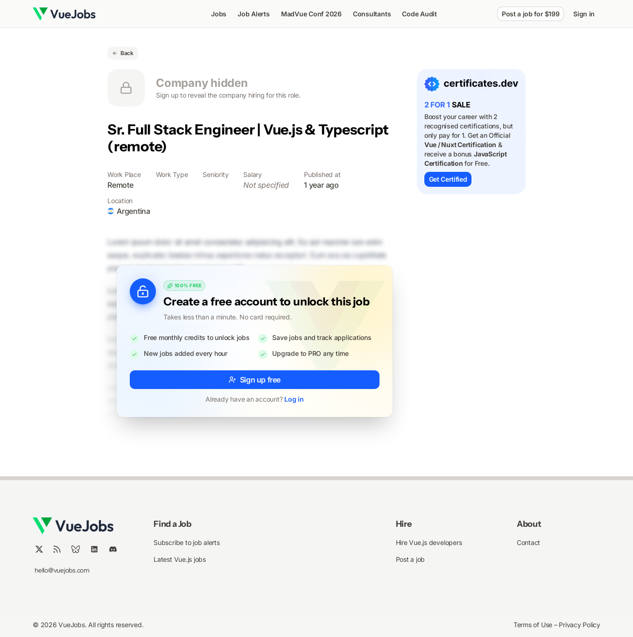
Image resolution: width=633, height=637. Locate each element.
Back (123, 53)
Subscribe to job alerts (186, 542)
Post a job (410, 559)
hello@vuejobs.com (62, 570)
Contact (528, 542)
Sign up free (255, 379)
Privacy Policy (579, 625)
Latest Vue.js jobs (180, 559)
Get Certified (448, 179)
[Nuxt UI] (64, 14)
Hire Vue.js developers (429, 542)
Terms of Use (533, 625)
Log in (294, 399)
